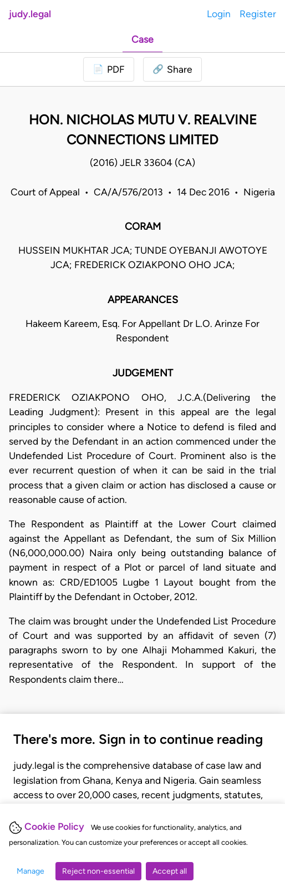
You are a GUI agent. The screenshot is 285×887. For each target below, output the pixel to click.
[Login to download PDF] (108, 69)
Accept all (169, 871)
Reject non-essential (98, 871)
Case (142, 39)
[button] (172, 69)
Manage (30, 871)
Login (219, 13)
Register (258, 13)
